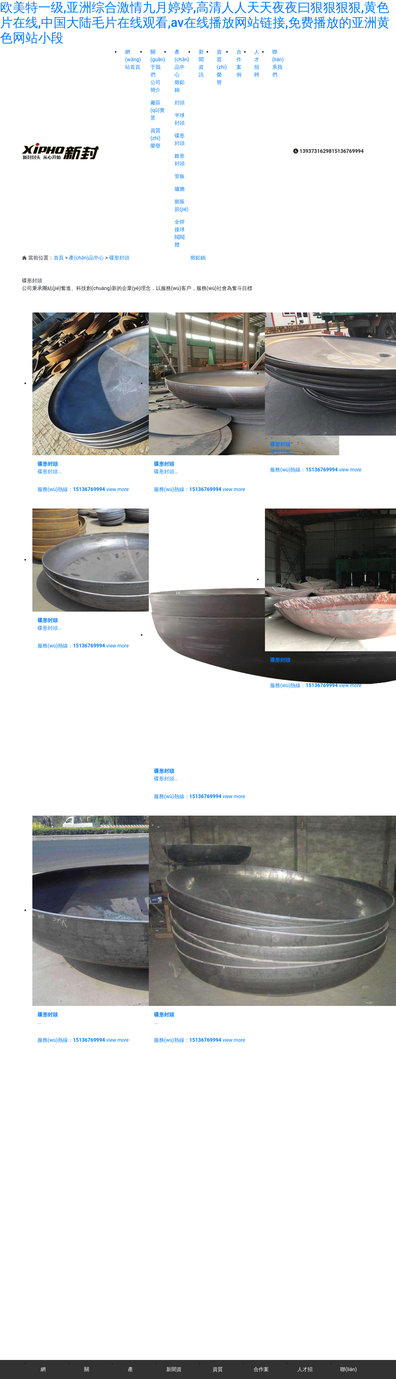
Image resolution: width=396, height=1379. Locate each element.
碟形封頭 (119, 258)
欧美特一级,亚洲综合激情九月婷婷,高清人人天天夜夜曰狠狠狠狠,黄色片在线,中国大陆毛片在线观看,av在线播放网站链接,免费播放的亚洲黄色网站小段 (195, 22)
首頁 (59, 258)
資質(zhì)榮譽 (155, 138)
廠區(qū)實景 (157, 110)
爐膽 (180, 189)
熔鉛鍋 (198, 258)
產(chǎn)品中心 (86, 258)
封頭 (180, 103)
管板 (180, 176)
